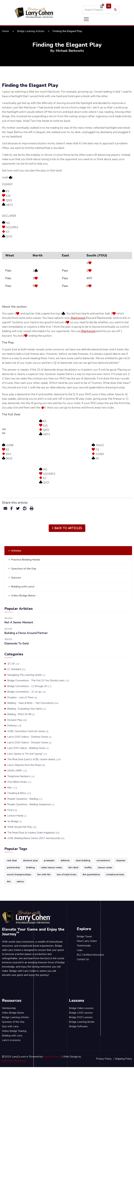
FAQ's (12, 810)
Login (108, 6)
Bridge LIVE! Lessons (81, 1012)
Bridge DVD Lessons (80, 1017)
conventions (103, 860)
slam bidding (83, 860)
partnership (13, 867)
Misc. (12, 788)
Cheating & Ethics (19, 793)
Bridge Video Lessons (81, 1008)
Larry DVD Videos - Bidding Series (28, 748)
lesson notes (105, 867)
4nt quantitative (91, 874)
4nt (8, 881)
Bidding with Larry (12, 1035)
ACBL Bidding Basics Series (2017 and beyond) (36, 838)
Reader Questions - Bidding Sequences (30, 804)
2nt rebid (73, 867)
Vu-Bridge (14, 821)
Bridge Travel (84, 936)
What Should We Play (21, 827)
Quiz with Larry (10, 1026)
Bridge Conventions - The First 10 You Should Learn (38, 680)
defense (65, 860)
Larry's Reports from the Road (26, 765)
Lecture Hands (17, 816)
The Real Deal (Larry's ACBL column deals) (34, 759)
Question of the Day (23, 568)
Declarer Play (17, 720)
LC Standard (16, 669)
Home (5, 31)
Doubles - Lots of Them (22, 697)
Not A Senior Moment (18, 622)
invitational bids (115, 874)
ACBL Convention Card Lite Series (27, 731)
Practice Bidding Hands (25, 559)
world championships (19, 874)
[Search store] (101, 9)
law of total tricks (66, 874)
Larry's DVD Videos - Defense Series (29, 737)
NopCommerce (52, 1056)
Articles (16, 550)
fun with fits (43, 874)
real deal (12, 860)
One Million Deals (19, 782)
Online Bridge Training (14, 1031)
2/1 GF (13, 664)
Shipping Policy (123, 1059)
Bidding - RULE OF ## (21, 714)
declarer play (30, 860)
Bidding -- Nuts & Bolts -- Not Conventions (33, 703)
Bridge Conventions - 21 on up (26, 692)
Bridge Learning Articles (30, 31)
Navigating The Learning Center (26, 675)
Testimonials (84, 945)
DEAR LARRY (17, 771)
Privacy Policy (104, 1059)
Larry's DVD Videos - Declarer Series (29, 742)
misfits (88, 867)
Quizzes (16, 577)
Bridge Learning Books (81, 1021)
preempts (49, 860)
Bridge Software (78, 1026)
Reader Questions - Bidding (24, 799)
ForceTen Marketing (14, 1061)
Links (79, 950)
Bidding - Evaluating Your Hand (26, 709)
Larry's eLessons (11, 1040)
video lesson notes (51, 867)
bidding (30, 867)
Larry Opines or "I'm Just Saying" (27, 754)
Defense (14, 725)
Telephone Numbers (20, 776)
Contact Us (83, 959)
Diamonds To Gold (16, 643)
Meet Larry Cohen (87, 941)
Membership (9, 1008)
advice (20, 881)
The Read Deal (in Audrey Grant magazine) (33, 833)
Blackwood (78, 318)
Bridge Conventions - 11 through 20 (29, 686)
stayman (120, 860)
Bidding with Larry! (22, 586)
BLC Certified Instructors (90, 954)
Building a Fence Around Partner (26, 633)
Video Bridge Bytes (23, 595)
